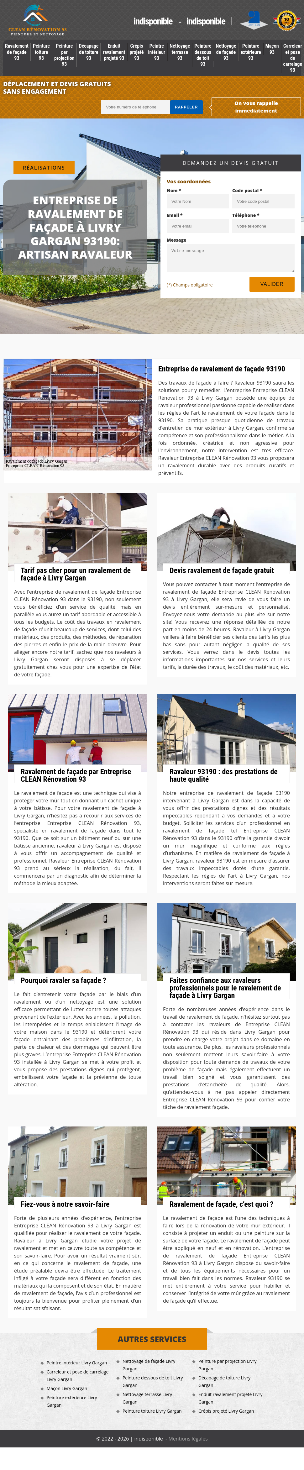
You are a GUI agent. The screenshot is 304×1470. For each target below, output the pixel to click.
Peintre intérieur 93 (156, 52)
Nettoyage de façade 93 (226, 52)
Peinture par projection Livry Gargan (227, 1365)
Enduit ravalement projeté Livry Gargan (230, 1398)
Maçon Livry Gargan (67, 1388)
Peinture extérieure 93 (251, 52)
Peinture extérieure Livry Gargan (72, 1401)
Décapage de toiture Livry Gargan (224, 1381)
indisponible (153, 21)
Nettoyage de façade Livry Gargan (149, 1365)
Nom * (174, 190)
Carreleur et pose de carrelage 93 (292, 58)
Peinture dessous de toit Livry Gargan (153, 1381)
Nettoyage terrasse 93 (180, 52)
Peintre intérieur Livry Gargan (77, 1363)
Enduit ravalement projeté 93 (114, 52)
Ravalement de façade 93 (17, 52)
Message (176, 240)
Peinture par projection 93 (64, 55)
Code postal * (247, 190)
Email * (175, 215)
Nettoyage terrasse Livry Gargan (147, 1398)
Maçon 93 (272, 49)
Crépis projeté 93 (136, 52)
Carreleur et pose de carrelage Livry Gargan (78, 1375)
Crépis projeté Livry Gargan (226, 1411)
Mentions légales (187, 1438)
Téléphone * (245, 215)
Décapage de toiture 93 (89, 52)
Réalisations (44, 167)
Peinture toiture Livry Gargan (152, 1411)
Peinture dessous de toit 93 (202, 55)
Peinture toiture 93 (41, 52)
